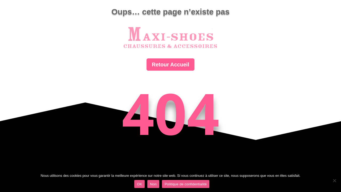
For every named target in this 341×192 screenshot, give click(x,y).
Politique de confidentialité (186, 184)
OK (139, 184)
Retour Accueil (170, 64)
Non (153, 184)
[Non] (334, 180)
